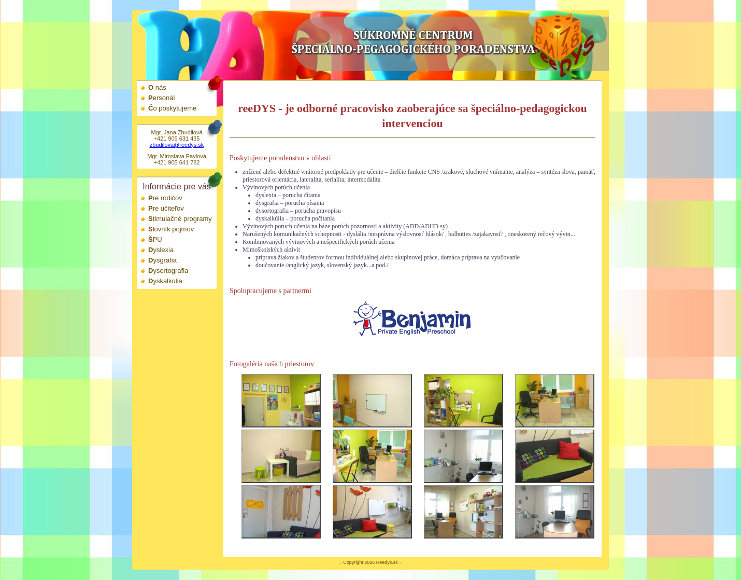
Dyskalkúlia (165, 281)
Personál (161, 98)
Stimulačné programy (180, 219)
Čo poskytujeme (172, 108)
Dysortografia (168, 270)
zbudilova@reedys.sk (177, 145)
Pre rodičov (165, 198)
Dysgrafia (162, 260)
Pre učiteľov (166, 208)
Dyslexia (161, 250)
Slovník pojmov (171, 229)
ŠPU (155, 239)
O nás (157, 87)
